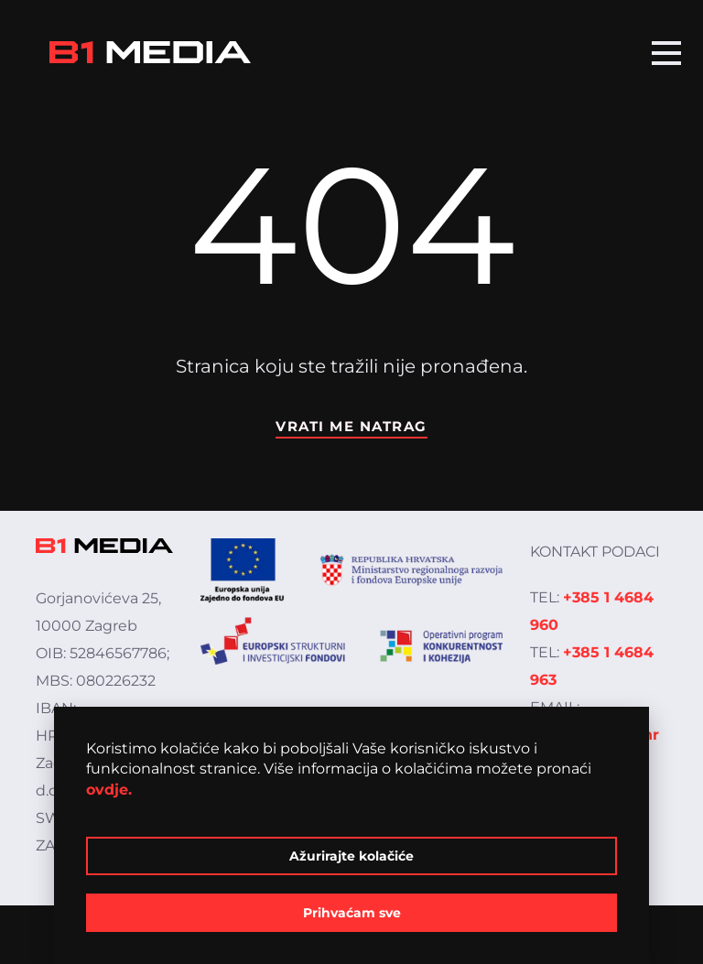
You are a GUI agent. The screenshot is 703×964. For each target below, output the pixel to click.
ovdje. (109, 789)
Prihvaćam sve (352, 912)
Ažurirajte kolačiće (351, 856)
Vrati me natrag (351, 426)
